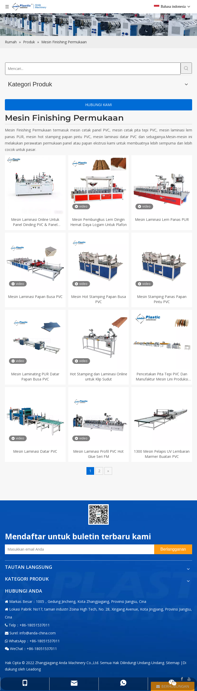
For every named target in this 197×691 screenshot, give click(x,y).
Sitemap (173, 662)
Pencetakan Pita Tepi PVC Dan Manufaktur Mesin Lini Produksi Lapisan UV (162, 377)
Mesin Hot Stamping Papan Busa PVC (98, 299)
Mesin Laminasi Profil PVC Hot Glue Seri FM (98, 454)
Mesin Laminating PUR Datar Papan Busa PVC (35, 376)
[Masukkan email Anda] (78, 549)
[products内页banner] (98, 18)
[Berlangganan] (173, 549)
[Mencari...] (93, 69)
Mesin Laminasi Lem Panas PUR (162, 219)
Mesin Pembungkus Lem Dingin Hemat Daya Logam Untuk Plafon (98, 222)
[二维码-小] (98, 514)
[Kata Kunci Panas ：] (186, 68)
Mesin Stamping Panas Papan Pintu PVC (161, 299)
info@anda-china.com (37, 633)
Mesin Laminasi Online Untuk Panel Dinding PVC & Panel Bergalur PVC (35, 222)
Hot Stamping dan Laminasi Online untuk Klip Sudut (98, 376)
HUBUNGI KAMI (98, 104)
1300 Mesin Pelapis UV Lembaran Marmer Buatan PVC (162, 454)
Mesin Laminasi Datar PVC (35, 451)
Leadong (33, 669)
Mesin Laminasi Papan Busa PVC (35, 296)
